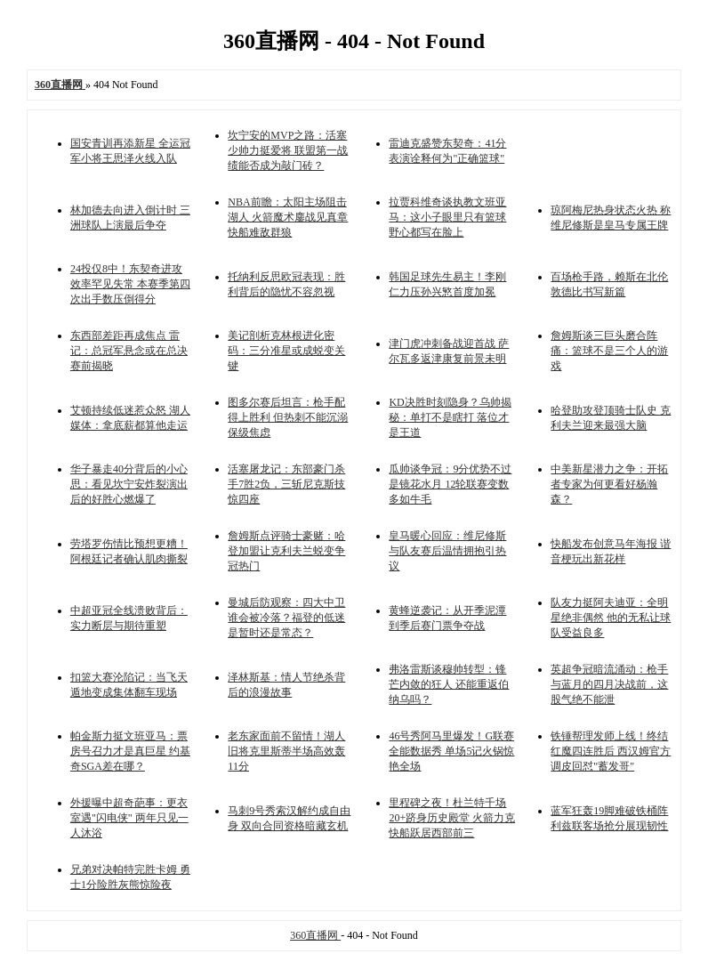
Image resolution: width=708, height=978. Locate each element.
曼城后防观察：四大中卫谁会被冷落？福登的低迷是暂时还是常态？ (286, 617)
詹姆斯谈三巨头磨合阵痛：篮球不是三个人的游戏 (609, 350)
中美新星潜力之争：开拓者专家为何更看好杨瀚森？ (609, 484)
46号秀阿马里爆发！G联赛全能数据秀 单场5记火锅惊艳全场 (451, 751)
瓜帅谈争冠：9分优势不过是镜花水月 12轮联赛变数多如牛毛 (450, 484)
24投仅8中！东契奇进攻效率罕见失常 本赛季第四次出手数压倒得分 (130, 284)
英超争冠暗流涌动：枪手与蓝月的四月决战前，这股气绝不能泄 (609, 684)
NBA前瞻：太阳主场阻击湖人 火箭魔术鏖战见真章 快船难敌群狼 (288, 217)
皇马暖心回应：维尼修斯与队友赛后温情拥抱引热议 (447, 550)
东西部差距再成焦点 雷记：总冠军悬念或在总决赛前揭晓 (129, 350)
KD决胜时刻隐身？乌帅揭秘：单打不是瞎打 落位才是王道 (450, 417)
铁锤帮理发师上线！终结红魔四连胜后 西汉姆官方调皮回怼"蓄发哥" (611, 751)
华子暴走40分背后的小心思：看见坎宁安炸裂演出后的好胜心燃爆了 (129, 484)
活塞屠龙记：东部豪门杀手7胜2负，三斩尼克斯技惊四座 (286, 484)
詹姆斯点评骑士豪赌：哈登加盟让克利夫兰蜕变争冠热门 (286, 550)
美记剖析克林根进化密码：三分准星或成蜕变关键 (286, 350)
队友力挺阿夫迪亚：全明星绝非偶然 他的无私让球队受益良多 (611, 617)
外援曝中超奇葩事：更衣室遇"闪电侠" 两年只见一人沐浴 (129, 817)
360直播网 (315, 935)
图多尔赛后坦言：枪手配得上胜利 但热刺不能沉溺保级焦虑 (288, 417)
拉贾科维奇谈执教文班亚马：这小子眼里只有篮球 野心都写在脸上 (447, 217)
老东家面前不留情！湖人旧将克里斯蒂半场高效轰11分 (286, 751)
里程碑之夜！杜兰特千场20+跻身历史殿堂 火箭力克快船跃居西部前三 (452, 817)
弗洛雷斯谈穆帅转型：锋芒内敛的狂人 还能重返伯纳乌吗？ (449, 684)
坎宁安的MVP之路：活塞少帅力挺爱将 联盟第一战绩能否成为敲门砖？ (288, 150)
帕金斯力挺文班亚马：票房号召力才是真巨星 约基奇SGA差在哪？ (130, 751)
